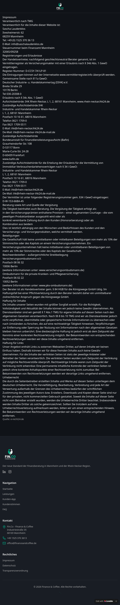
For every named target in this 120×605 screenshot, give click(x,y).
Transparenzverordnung (15, 570)
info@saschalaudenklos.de (27, 44)
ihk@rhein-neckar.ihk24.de (27, 128)
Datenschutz (9, 565)
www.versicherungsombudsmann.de (61, 270)
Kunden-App (9, 499)
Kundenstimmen (11, 504)
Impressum (9, 560)
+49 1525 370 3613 (17, 538)
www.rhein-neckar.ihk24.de (93, 101)
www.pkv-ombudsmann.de (55, 285)
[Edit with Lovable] (104, 601)
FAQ (5, 509)
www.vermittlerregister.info (76, 74)
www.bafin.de (11, 159)
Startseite (8, 488)
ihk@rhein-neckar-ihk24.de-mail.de (34, 132)
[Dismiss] (116, 601)
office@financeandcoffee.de (21, 543)
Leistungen (8, 493)
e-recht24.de (17, 419)
